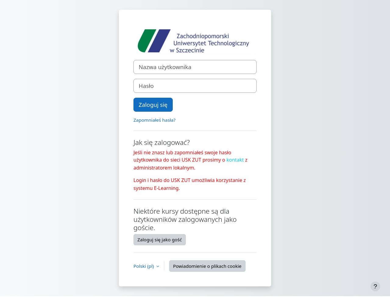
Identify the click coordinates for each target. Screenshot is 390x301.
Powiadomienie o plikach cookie (207, 266)
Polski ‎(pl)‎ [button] (144, 266)
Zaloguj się (153, 104)
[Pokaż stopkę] (375, 286)
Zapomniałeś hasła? (154, 120)
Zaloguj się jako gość (159, 239)
